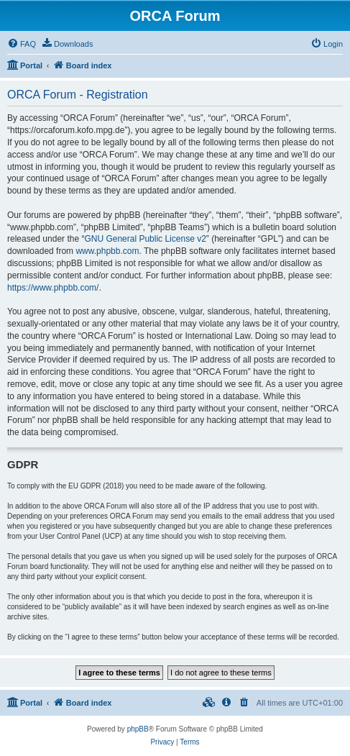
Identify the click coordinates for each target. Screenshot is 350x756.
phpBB (138, 729)
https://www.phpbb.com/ (52, 288)
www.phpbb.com (107, 251)
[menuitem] (21, 44)
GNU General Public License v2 (145, 239)
